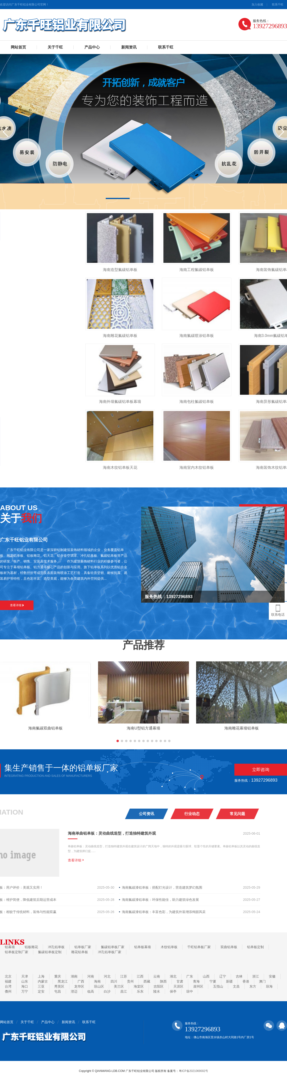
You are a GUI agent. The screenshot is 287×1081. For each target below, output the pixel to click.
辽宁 (222, 976)
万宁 (24, 991)
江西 (140, 976)
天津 (24, 976)
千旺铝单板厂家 (199, 947)
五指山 (218, 986)
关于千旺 (55, 47)
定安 (41, 991)
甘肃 (180, 981)
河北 (107, 976)
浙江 (255, 976)
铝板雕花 (31, 947)
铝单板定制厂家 (16, 952)
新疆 (229, 981)
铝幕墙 (10, 947)
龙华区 (79, 986)
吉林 (239, 976)
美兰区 (119, 986)
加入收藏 (257, 4)
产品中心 (92, 47)
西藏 (147, 981)
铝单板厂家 (82, 947)
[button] (118, 198)
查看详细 (17, 605)
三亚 (41, 986)
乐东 (140, 991)
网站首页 (18, 47)
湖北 (173, 976)
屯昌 (57, 991)
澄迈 (74, 991)
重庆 (57, 976)
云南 (156, 976)
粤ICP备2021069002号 (193, 1071)
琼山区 (99, 986)
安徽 (272, 976)
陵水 (156, 991)
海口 (24, 986)
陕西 (163, 981)
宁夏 (213, 981)
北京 (8, 976)
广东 (189, 976)
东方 (252, 986)
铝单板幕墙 (142, 947)
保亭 (173, 991)
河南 (90, 976)
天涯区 (178, 986)
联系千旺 (277, 4)
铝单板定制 (255, 947)
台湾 (8, 986)
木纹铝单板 (169, 947)
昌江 (123, 991)
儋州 (8, 991)
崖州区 (198, 986)
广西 (80, 981)
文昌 (236, 986)
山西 (206, 976)
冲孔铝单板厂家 (109, 952)
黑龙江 (63, 981)
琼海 (269, 986)
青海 (196, 981)
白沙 (107, 991)
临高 (90, 991)
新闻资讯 (129, 47)
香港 (246, 981)
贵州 (130, 981)
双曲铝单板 (229, 947)
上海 (41, 976)
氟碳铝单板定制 (49, 952)
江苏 (123, 976)
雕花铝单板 (79, 952)
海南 (97, 981)
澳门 (262, 981)
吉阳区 (159, 986)
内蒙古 (43, 981)
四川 (113, 981)
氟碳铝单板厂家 (112, 947)
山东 (24, 981)
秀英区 (59, 986)
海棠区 (139, 986)
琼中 (189, 991)
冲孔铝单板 (56, 947)
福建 (8, 981)
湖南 (74, 976)
